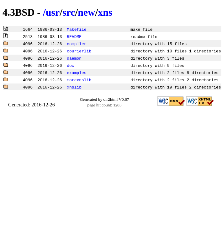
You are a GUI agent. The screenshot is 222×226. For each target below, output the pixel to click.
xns (105, 12)
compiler (76, 43)
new (86, 12)
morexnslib (79, 80)
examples (76, 72)
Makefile (76, 29)
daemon (74, 58)
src (68, 12)
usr (53, 12)
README (74, 36)
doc (70, 65)
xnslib (74, 87)
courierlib (79, 51)
